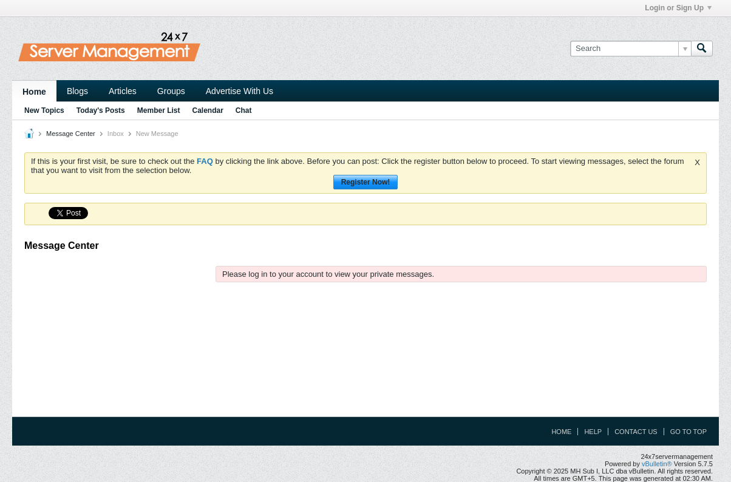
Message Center (70, 133)
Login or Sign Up (678, 8)
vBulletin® (657, 463)
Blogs (77, 91)
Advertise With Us (239, 91)
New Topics (44, 110)
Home (34, 92)
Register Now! (365, 182)
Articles (123, 91)
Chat (244, 110)
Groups (171, 91)
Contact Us (636, 431)
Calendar (207, 110)
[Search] (630, 48)
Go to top (688, 431)
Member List (158, 110)
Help (593, 431)
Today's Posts (100, 110)
